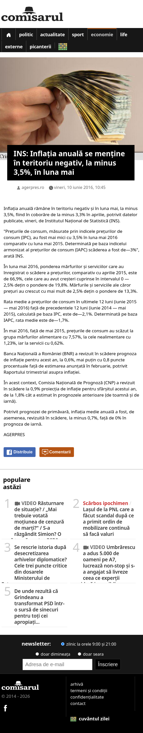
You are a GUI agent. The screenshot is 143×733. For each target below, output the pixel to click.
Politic (26, 34)
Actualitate (52, 34)
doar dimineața (53, 654)
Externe (14, 46)
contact (78, 703)
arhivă (76, 684)
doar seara (91, 654)
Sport (78, 34)
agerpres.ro (33, 187)
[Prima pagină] (8, 34)
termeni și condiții (88, 690)
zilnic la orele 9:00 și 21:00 (88, 644)
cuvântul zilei (90, 719)
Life (123, 34)
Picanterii (40, 46)
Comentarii (56, 452)
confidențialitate (87, 697)
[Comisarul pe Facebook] (5, 707)
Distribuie (19, 452)
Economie (102, 34)
